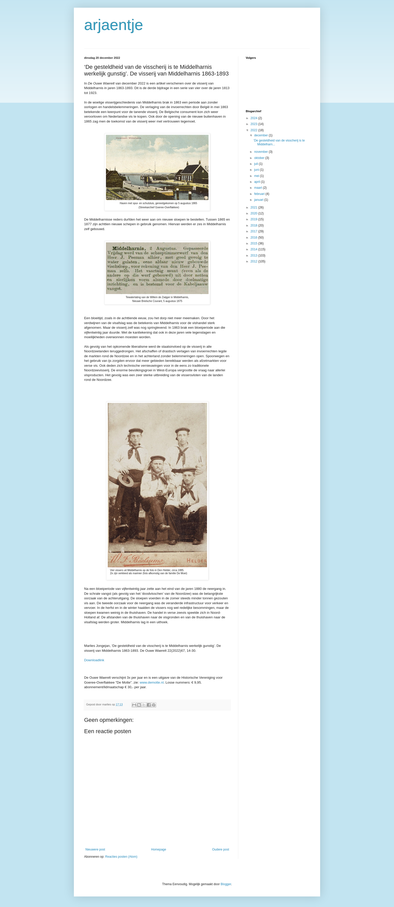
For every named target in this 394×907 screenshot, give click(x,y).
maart (258, 188)
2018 (254, 225)
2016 (254, 237)
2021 (254, 207)
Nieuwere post (95, 849)
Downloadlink (94, 660)
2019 (254, 219)
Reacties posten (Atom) (121, 856)
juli (256, 164)
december (261, 135)
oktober (259, 158)
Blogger (226, 884)
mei (257, 176)
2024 (254, 118)
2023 (254, 124)
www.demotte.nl (152, 682)
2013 (254, 255)
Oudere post (220, 849)
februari (259, 194)
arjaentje (113, 24)
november (261, 152)
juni (257, 170)
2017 (254, 231)
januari (259, 200)
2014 (254, 249)
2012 (254, 261)
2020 (254, 213)
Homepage (158, 849)
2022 (254, 130)
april (257, 182)
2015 (254, 243)
